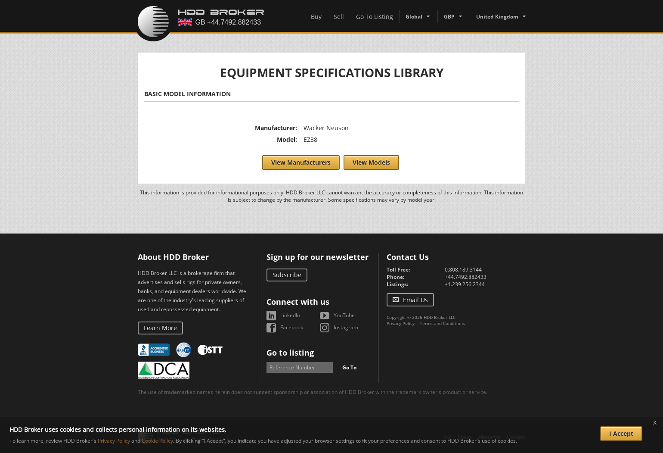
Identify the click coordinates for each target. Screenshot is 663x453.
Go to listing (290, 352)
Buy (316, 16)
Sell (339, 16)
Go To (349, 367)
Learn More (160, 328)
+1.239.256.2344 (465, 284)
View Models (371, 162)
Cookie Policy (157, 440)
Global (414, 16)
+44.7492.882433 (465, 277)
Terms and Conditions (442, 323)
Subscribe (287, 275)
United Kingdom (497, 16)
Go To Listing (374, 16)
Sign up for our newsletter (317, 257)
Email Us (415, 300)
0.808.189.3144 (463, 269)
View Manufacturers (301, 162)
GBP (449, 16)
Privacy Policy (401, 323)
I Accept (621, 433)
